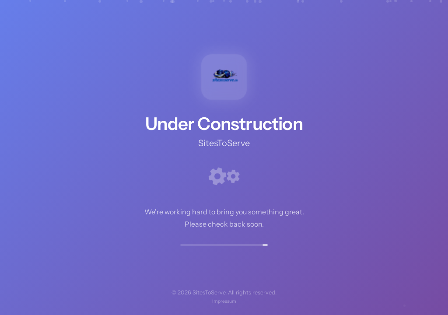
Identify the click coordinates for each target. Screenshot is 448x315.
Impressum (224, 301)
